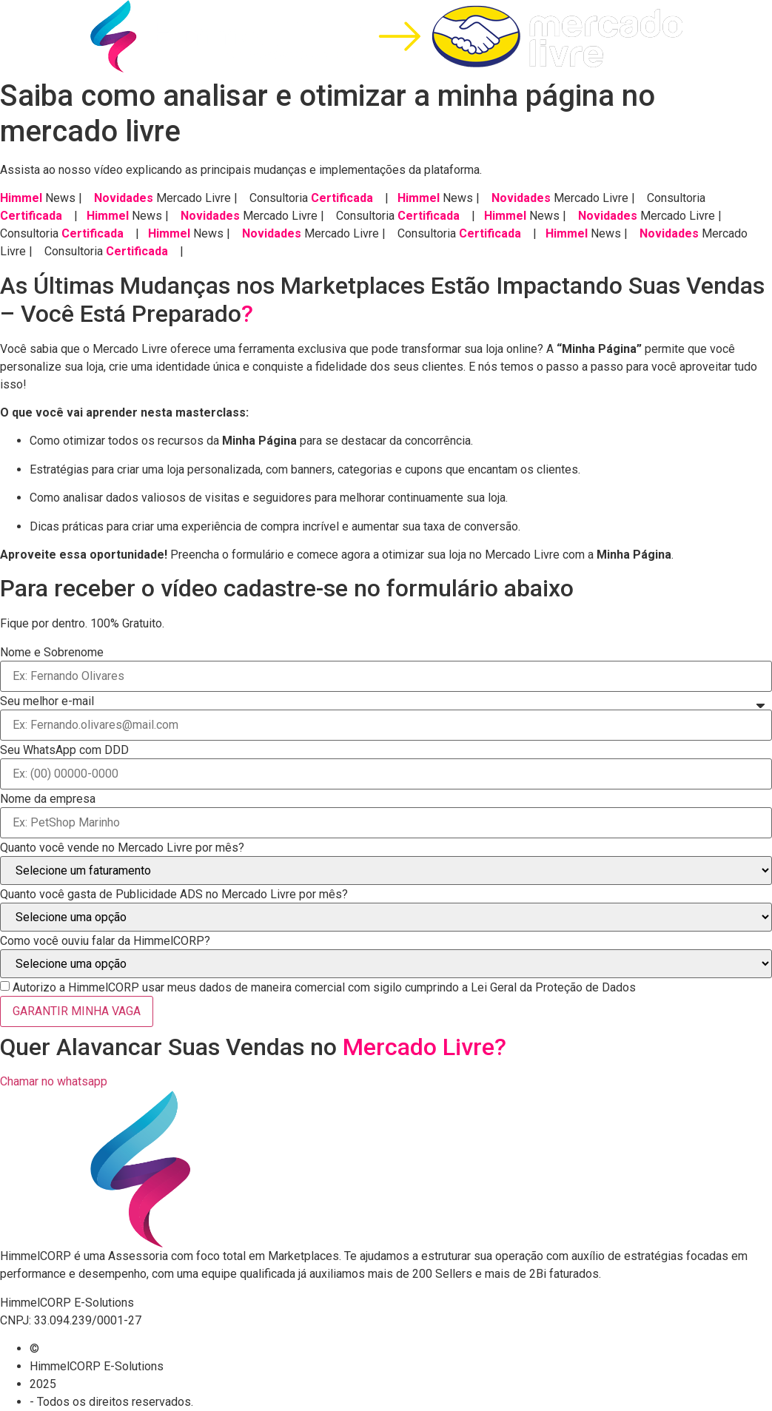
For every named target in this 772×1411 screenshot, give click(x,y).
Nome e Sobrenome (52, 653)
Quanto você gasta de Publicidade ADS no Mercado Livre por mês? (174, 894)
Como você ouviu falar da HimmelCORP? (105, 941)
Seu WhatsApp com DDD (64, 750)
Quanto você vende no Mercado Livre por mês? (122, 848)
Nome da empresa (47, 799)
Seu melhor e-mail (47, 701)
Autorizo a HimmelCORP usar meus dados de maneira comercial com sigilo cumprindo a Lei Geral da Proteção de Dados (324, 988)
